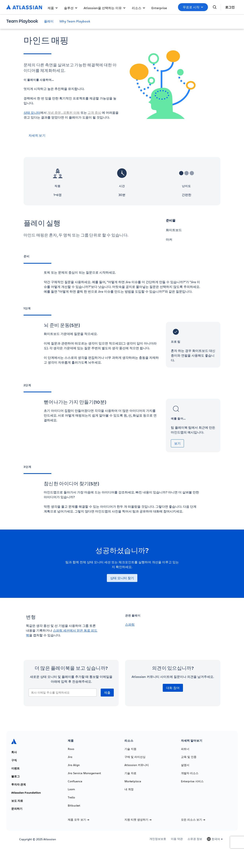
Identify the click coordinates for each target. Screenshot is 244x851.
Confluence (75, 781)
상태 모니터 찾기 (122, 578)
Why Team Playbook (74, 21)
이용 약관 (177, 838)
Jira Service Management (84, 773)
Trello (71, 797)
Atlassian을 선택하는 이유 (104, 8)
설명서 (185, 765)
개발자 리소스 (189, 773)
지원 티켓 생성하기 (137, 819)
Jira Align (74, 765)
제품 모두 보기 (78, 819)
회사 (14, 752)
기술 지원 (130, 749)
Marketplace (132, 781)
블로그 (15, 776)
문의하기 (16, 808)
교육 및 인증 (188, 756)
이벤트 (15, 768)
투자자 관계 (18, 784)
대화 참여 (173, 688)
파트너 (185, 749)
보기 (177, 443)
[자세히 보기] (71, 135)
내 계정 (129, 789)
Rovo (71, 749)
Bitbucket (74, 805)
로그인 (230, 7)
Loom (71, 789)
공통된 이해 (71, 112)
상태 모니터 (32, 112)
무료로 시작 (193, 7)
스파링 (130, 624)
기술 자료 (130, 773)
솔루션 (70, 8)
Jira (70, 756)
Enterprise (159, 8)
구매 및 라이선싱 (134, 756)
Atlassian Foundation (26, 792)
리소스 (138, 8)
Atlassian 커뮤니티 (136, 765)
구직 (14, 760)
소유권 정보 (195, 838)
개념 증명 (54, 112)
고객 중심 (94, 112)
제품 (53, 8)
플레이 (49, 21)
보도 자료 (17, 800)
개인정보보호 (157, 838)
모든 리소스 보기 (193, 819)
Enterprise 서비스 (192, 781)
